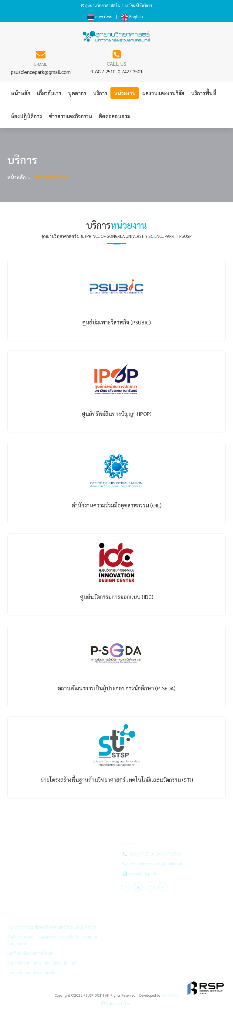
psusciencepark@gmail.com (41, 71)
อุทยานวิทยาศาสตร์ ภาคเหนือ (31, 972)
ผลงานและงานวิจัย (163, 93)
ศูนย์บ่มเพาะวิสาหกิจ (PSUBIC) (116, 322)
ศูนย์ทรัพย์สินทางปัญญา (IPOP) (116, 413)
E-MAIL (40, 64)
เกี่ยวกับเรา (49, 93)
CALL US (116, 63)
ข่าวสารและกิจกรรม (70, 116)
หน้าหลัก (20, 93)
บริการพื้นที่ (203, 93)
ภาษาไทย (99, 16)
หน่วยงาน (125, 93)
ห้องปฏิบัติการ (26, 116)
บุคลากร (77, 93)
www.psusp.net (144, 873)
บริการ (100, 93)
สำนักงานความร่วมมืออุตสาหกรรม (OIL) (116, 505)
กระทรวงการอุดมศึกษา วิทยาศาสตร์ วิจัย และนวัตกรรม (51, 927)
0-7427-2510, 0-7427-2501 (116, 71)
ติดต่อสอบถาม (114, 116)
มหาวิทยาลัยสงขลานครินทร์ (30, 953)
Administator (116, 1003)
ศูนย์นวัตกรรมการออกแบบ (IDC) (116, 596)
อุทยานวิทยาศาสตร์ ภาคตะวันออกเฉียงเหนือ (43, 962)
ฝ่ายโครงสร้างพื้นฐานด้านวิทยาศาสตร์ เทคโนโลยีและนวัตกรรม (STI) (116, 779)
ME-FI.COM (170, 995)
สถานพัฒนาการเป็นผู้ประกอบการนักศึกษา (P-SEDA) (116, 688)
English (132, 16)
